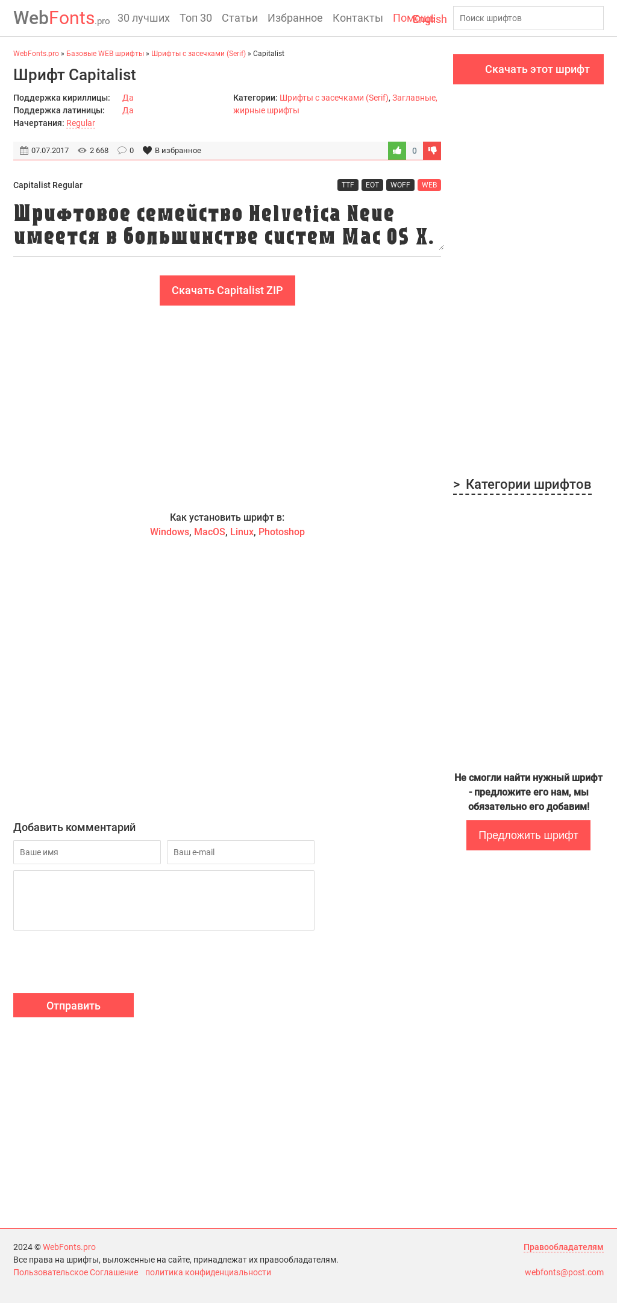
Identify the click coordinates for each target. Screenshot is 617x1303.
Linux (242, 532)
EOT (372, 185)
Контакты (358, 17)
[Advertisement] (227, 408)
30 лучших (143, 17)
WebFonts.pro (69, 1247)
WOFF (400, 185)
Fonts (61, 17)
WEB (429, 185)
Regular (80, 123)
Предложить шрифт (528, 835)
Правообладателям (564, 1247)
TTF (348, 185)
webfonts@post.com (564, 1272)
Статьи (240, 17)
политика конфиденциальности (208, 1272)
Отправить (73, 1005)
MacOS (209, 532)
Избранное (295, 17)
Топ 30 (196, 17)
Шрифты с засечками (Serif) (334, 97)
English (430, 19)
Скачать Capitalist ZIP (227, 290)
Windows (169, 532)
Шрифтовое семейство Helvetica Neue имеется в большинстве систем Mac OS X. (227, 224)
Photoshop (281, 532)
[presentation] (104, 963)
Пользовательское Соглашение (75, 1272)
